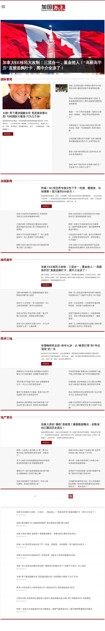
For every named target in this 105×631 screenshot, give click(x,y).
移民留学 (6, 260)
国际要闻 (6, 79)
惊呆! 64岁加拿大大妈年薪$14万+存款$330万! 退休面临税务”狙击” (45, 587)
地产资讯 (6, 417)
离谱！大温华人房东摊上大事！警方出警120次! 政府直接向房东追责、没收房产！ (32, 452)
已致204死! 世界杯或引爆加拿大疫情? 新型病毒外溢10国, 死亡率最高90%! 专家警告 (32, 226)
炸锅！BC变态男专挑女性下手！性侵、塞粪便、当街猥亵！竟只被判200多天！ (51, 544)
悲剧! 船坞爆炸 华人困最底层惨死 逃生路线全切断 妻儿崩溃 (42, 523)
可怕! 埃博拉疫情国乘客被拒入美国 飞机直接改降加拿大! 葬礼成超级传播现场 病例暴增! (85, 101)
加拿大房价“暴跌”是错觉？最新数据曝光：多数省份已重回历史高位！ (47, 533)
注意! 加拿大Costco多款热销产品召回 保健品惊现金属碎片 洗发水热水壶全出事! (84, 247)
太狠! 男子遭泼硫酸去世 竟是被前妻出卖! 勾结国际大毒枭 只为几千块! (47, 576)
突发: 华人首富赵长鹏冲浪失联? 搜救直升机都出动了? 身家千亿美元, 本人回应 (51, 566)
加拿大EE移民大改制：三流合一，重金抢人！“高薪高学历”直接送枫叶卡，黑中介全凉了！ (56, 512)
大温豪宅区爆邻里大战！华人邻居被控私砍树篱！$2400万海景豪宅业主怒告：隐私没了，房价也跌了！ (85, 484)
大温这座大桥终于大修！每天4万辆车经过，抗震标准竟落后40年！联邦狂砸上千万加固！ (84, 237)
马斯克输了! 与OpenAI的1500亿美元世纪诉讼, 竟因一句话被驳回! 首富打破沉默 (85, 128)
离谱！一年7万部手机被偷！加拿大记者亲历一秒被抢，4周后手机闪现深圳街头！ (85, 114)
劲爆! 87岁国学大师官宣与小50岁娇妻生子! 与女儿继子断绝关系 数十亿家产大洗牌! (85, 405)
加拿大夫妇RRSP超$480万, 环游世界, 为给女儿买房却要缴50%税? (46, 555)
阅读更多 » (8, 134)
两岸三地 (6, 338)
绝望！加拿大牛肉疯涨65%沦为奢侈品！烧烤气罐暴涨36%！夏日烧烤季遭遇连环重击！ (84, 226)
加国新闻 (6, 181)
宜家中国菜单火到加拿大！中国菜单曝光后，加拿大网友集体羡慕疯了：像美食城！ (84, 316)
